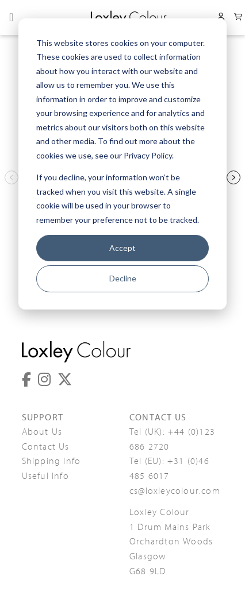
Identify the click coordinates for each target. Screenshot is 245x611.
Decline (122, 278)
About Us (42, 432)
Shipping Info (51, 461)
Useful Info (45, 476)
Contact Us (46, 447)
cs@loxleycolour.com (174, 491)
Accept (122, 248)
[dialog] (122, 164)
